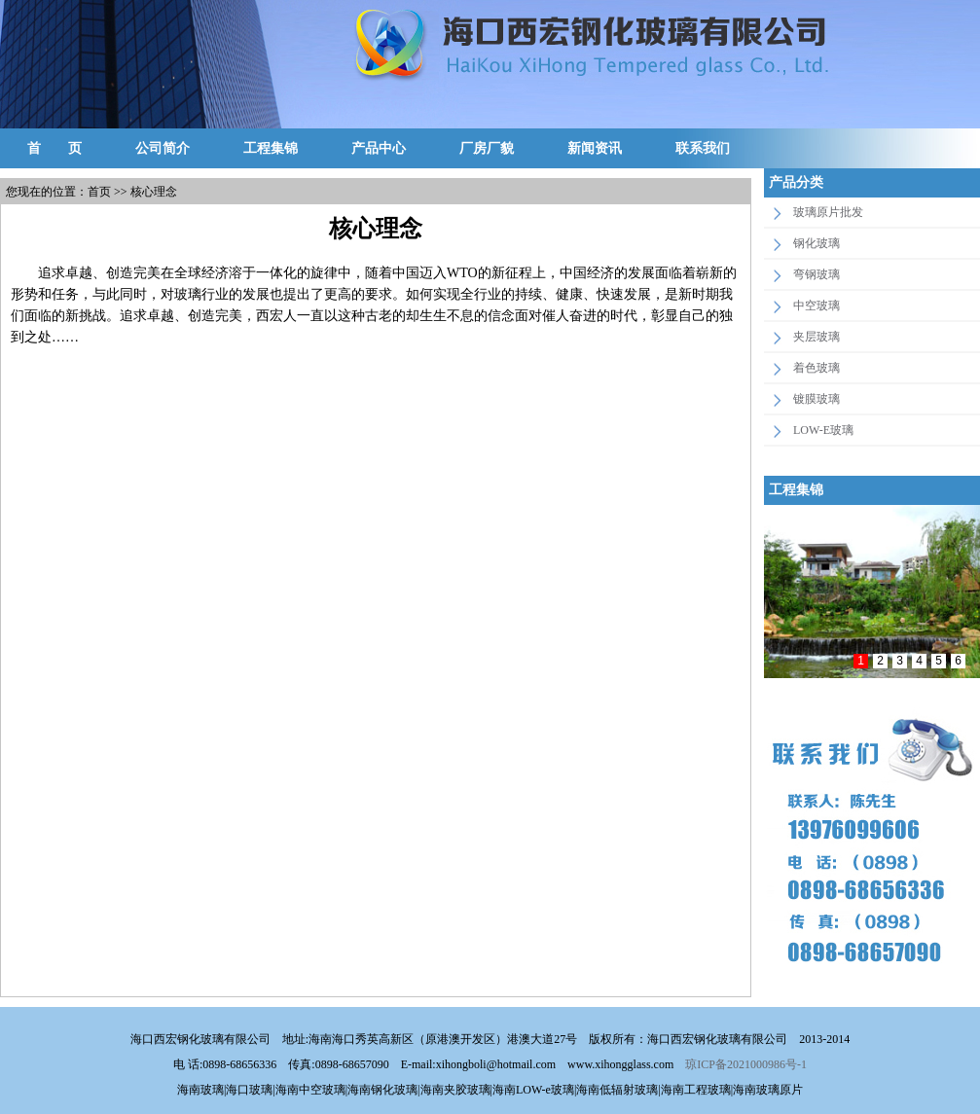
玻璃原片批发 (828, 212)
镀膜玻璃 (816, 399)
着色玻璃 (816, 368)
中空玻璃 (816, 305)
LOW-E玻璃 (823, 430)
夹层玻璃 (816, 336)
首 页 (54, 148)
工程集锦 (270, 148)
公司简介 (162, 148)
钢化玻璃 (816, 243)
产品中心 (378, 148)
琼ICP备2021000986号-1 (746, 1064)
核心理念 (153, 191)
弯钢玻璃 (816, 274)
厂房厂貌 (486, 148)
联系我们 (702, 148)
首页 (99, 191)
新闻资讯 (594, 148)
